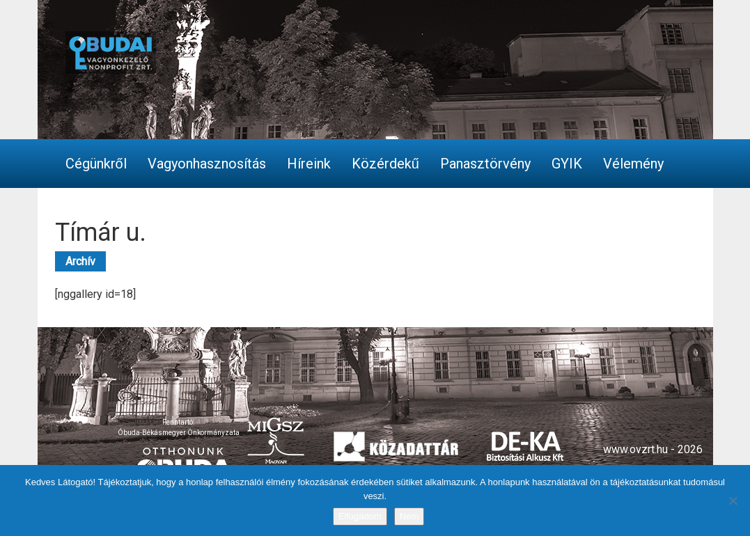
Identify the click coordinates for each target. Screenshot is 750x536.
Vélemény (633, 163)
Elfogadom (360, 516)
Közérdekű (385, 163)
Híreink (309, 163)
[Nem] (733, 500)
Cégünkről (96, 163)
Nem (409, 516)
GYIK (567, 163)
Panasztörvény (485, 163)
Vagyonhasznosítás (207, 163)
